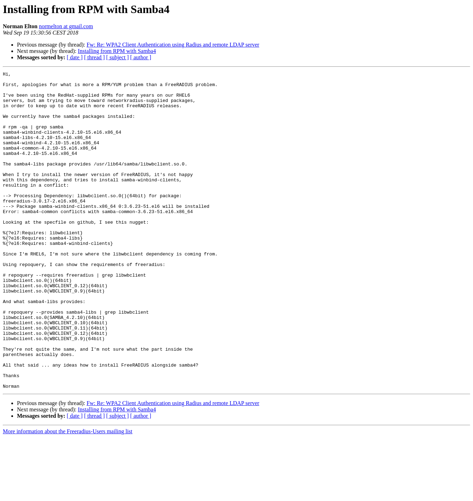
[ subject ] (117, 57)
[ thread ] (94, 57)
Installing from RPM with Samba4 (117, 51)
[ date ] (75, 57)
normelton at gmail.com (66, 26)
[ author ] (140, 57)
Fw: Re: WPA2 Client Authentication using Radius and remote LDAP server (172, 45)
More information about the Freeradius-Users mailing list (67, 495)
